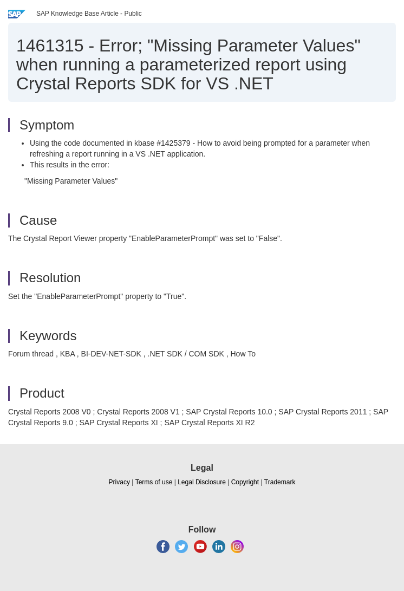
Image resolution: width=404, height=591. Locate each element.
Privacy (119, 482)
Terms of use (154, 482)
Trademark (280, 482)
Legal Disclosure (202, 482)
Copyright (245, 482)
